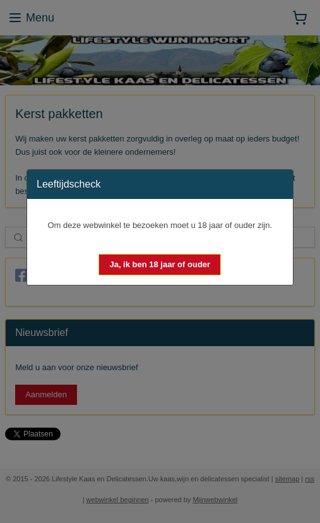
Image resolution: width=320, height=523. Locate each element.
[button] (159, 264)
